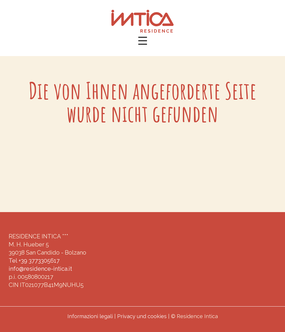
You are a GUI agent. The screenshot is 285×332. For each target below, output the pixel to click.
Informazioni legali (90, 316)
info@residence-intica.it (40, 268)
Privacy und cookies (142, 316)
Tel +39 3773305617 (34, 260)
